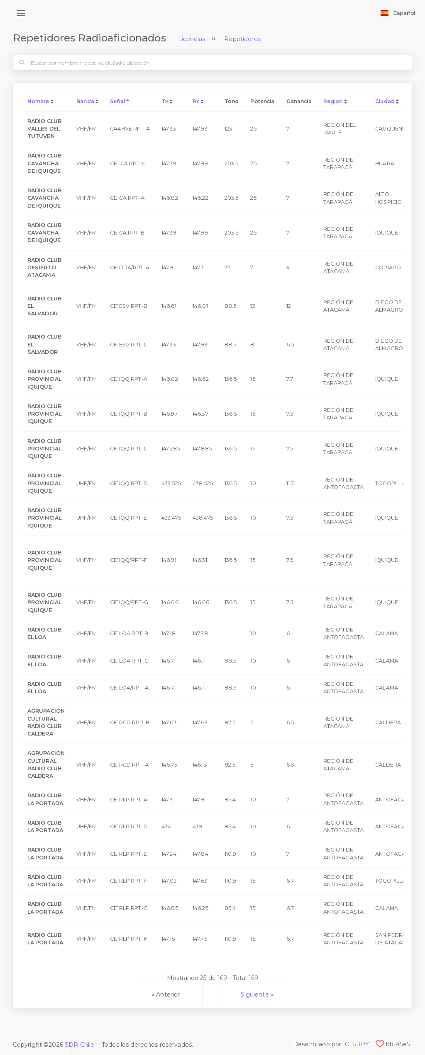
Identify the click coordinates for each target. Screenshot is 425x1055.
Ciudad (385, 101)
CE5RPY (357, 1044)
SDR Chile (79, 1044)
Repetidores (242, 39)
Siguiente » (257, 994)
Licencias (191, 39)
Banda (85, 101)
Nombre (38, 101)
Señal (117, 101)
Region (333, 101)
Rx (196, 101)
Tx (164, 101)
